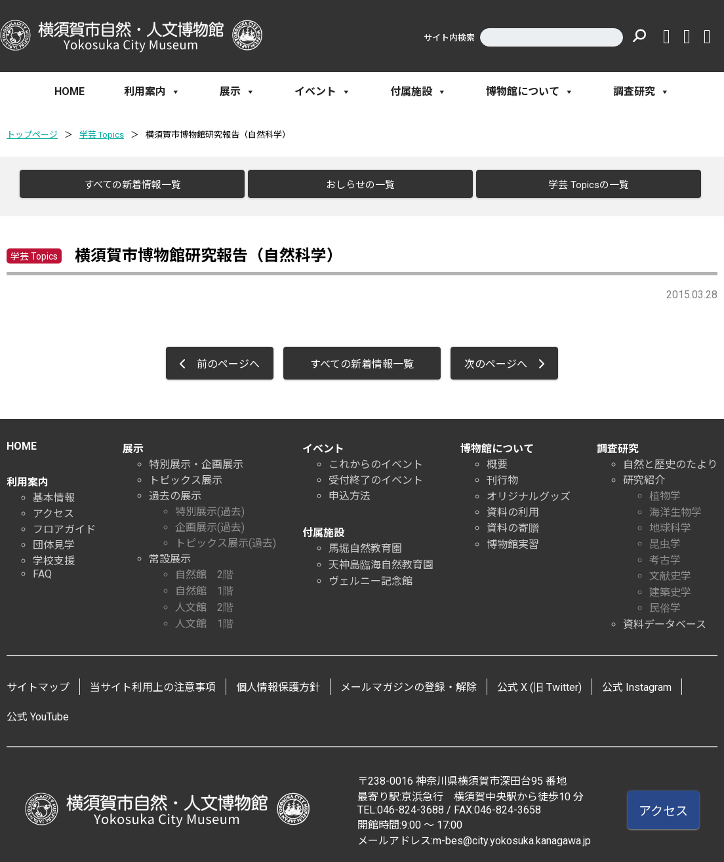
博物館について (530, 91)
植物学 (665, 490)
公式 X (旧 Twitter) (539, 682)
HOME (69, 91)
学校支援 (54, 555)
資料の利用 (513, 507)
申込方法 (350, 490)
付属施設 (418, 91)
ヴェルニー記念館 (370, 576)
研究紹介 (644, 475)
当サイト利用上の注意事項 (153, 682)
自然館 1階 (204, 585)
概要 (497, 459)
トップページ (32, 135)
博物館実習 (513, 539)
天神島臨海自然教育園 (381, 559)
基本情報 (54, 492)
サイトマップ (38, 682)
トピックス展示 (185, 475)
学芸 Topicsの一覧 (582, 185)
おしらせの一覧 (353, 185)
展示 (237, 91)
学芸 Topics (101, 135)
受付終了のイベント (376, 475)
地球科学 (670, 523)
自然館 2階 (204, 569)
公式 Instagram (637, 682)
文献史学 (670, 570)
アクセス (53, 508)
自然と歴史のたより (670, 459)
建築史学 (670, 587)
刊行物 (502, 475)
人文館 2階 (204, 602)
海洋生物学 (675, 507)
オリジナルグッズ (529, 491)
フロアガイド (64, 524)
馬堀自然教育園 (365, 543)
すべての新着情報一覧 (125, 185)
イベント (322, 91)
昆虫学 (665, 538)
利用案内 (152, 91)
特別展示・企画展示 (196, 459)
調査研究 (641, 91)
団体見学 (54, 540)
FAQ (42, 568)
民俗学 (665, 603)
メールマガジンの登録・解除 (408, 682)
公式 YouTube (38, 711)
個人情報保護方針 (278, 682)
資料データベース (664, 619)
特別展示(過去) (210, 506)
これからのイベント (376, 459)
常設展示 (170, 553)
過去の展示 (175, 490)
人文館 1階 (204, 618)
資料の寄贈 (513, 523)
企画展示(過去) (210, 522)
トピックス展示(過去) (225, 538)
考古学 (665, 555)
